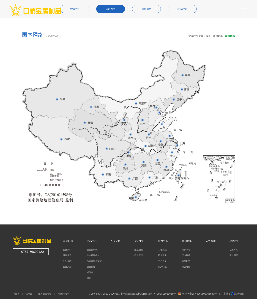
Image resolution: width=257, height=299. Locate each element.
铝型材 (90, 272)
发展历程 (67, 255)
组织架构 (67, 261)
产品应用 (116, 241)
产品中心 (92, 241)
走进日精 (68, 241)
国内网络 (186, 255)
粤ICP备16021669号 (164, 293)
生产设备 (162, 261)
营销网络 (218, 36)
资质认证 (162, 266)
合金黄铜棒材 (93, 255)
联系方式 (233, 249)
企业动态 (138, 249)
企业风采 (67, 266)
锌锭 (89, 278)
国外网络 (186, 261)
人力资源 (211, 241)
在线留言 (233, 255)
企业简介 (67, 249)
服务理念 (186, 266)
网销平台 (186, 249)
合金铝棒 (91, 266)
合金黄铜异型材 (94, 261)
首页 (208, 36)
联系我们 (234, 241)
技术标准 (162, 255)
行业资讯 (138, 255)
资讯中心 (139, 241)
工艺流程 (162, 249)
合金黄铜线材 (93, 249)
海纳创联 (239, 293)
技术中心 (163, 241)
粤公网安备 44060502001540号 (197, 293)
